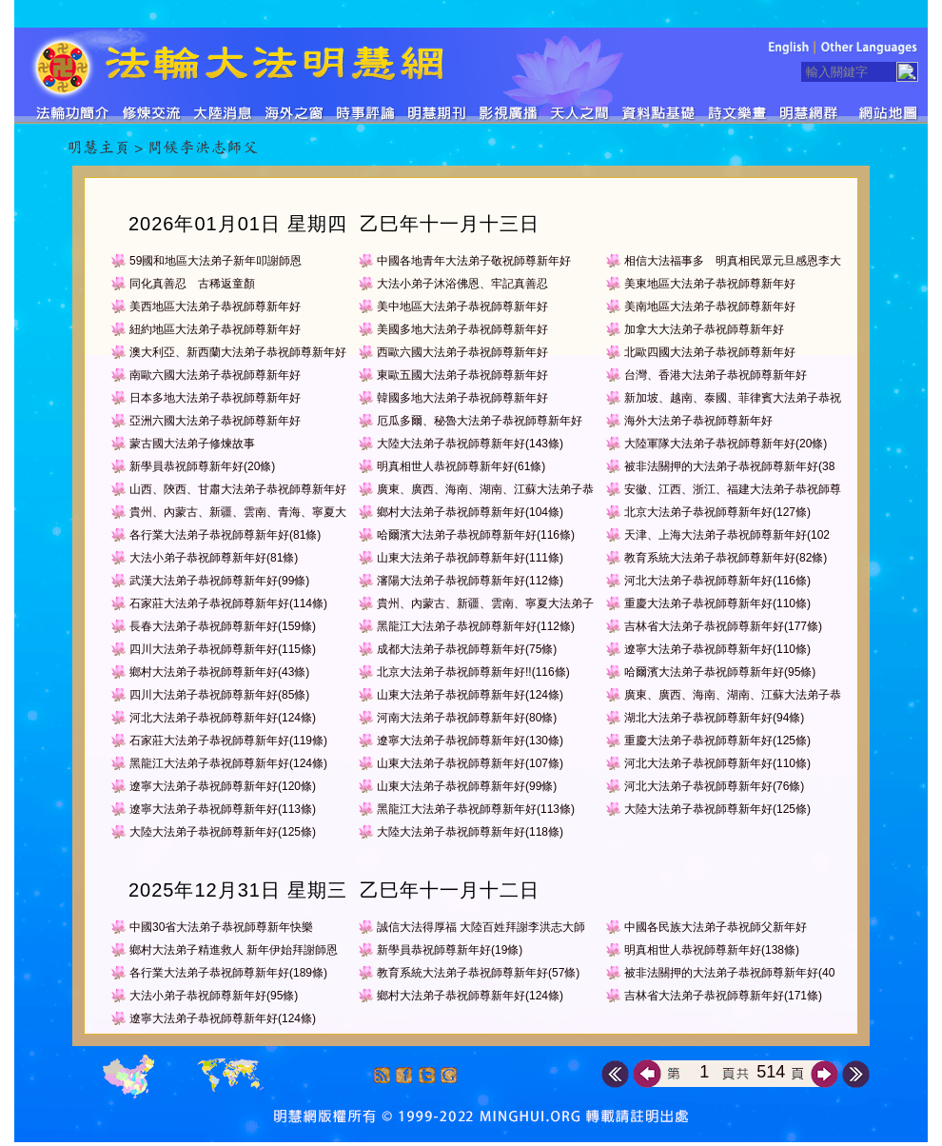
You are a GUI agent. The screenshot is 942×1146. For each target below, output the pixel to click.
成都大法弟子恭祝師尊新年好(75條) (467, 649)
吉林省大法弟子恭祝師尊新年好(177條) (723, 626)
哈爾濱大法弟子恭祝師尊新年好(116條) (476, 535)
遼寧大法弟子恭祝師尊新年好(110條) (717, 649)
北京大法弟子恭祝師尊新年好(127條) (717, 512)
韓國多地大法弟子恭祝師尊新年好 (462, 398)
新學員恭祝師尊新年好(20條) (202, 466)
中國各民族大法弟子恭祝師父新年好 (715, 927)
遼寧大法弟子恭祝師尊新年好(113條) (222, 809)
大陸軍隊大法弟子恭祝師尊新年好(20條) (725, 443)
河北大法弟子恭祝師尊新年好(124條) (222, 717)
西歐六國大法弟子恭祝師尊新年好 (462, 352)
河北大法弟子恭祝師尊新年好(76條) (714, 786)
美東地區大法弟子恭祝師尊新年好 (709, 283)
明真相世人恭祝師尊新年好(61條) (461, 466)
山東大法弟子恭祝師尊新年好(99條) (467, 786)
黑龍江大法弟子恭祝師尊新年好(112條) (476, 626)
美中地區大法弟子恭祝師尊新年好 (462, 306)
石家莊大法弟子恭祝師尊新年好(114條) (228, 603)
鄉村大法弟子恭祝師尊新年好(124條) (470, 995)
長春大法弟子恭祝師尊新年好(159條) (222, 626)
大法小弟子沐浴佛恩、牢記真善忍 (462, 283)
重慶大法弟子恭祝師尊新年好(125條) (717, 740)
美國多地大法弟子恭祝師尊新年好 (462, 329)
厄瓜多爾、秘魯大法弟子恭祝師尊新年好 (479, 420)
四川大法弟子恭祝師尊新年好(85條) (219, 694)
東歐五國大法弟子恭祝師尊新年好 (462, 375)
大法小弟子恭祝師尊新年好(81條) (213, 557)
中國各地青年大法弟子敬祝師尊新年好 (474, 260)
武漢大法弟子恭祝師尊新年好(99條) (219, 580)
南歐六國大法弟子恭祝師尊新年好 (215, 375)
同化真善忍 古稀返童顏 (192, 283)
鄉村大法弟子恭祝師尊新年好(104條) (470, 512)
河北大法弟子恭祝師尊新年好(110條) (717, 763)
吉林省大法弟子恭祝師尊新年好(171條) (723, 995)
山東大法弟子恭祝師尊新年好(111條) (470, 557)
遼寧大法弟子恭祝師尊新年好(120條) (222, 786)
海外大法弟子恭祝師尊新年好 (698, 420)
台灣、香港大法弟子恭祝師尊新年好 (715, 375)
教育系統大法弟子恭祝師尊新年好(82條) (725, 557)
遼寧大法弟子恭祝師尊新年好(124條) (222, 1018)
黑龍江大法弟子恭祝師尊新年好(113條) (476, 809)
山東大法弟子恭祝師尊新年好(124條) (470, 694)
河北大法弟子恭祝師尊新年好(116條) (717, 580)
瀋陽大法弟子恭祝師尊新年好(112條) (470, 580)
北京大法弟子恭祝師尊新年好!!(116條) (473, 672)
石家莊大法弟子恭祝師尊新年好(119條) (228, 740)
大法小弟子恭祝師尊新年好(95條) (213, 995)
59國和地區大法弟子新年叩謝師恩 (215, 260)
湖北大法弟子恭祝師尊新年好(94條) (714, 717)
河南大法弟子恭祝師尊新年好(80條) (467, 717)
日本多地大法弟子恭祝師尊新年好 (215, 398)
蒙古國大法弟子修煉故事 (192, 443)
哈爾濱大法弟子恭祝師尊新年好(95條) (719, 672)
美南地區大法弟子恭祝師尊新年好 (709, 306)
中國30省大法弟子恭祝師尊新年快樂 (221, 927)
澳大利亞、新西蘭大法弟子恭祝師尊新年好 (237, 352)
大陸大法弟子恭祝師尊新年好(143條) (470, 443)
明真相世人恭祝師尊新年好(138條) (711, 950)
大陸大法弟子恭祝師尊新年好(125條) (717, 809)
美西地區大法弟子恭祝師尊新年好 (215, 306)
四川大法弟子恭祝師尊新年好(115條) (222, 649)
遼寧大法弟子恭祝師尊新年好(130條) (470, 740)
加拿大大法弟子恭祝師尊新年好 (704, 329)
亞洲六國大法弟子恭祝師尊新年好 (215, 420)
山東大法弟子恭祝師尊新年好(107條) (470, 763)
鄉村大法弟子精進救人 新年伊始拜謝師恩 (233, 950)
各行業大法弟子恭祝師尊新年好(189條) (228, 972)
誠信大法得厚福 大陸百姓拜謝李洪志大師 (481, 927)
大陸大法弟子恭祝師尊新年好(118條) (470, 832)
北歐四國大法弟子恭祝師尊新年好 (709, 352)
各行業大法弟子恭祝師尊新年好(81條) (225, 535)
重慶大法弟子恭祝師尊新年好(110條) (717, 603)
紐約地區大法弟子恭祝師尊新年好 (215, 329)
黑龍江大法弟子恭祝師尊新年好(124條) (228, 763)
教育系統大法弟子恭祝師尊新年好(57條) (478, 972)
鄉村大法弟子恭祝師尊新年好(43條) (219, 672)
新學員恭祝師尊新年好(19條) (449, 950)
